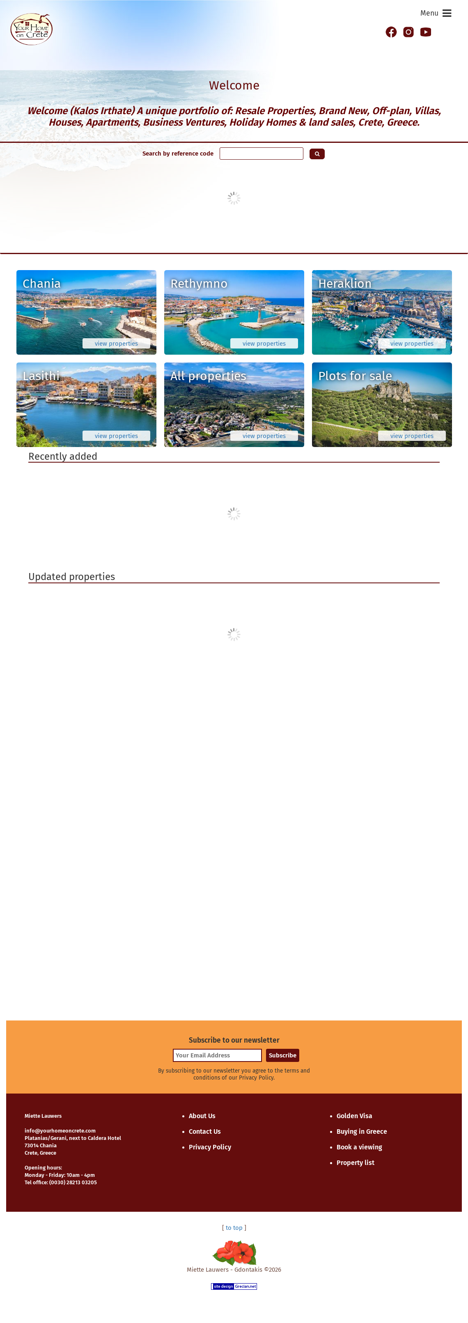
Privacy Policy (210, 1147)
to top (234, 1227)
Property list (355, 1163)
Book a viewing (359, 1147)
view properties (116, 343)
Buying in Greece (362, 1131)
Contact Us (205, 1131)
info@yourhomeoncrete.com (60, 1131)
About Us (202, 1116)
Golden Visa (354, 1116)
